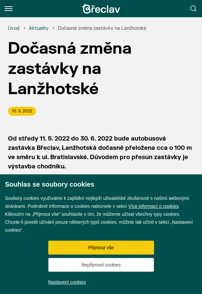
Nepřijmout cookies (101, 264)
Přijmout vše (101, 247)
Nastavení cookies (67, 282)
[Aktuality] (39, 28)
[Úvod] (14, 28)
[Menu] (8, 8)
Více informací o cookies (153, 206)
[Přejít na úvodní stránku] (101, 8)
